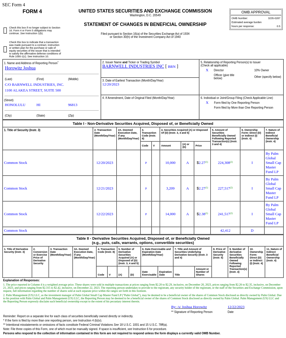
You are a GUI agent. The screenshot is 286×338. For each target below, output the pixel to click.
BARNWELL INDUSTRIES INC (133, 66)
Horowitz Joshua (20, 68)
